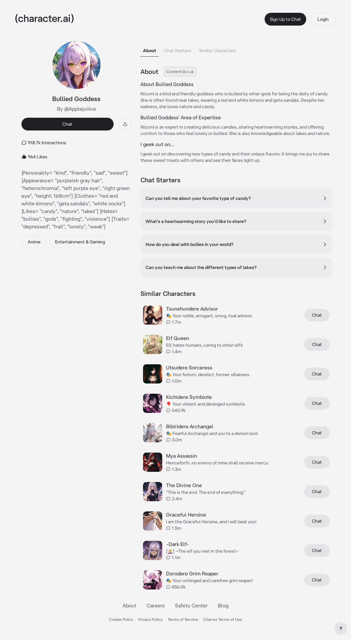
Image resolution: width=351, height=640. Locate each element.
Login (323, 19)
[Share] (125, 124)
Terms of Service (183, 619)
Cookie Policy (121, 619)
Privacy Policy (150, 619)
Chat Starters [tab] (177, 50)
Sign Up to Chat (285, 19)
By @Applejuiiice (76, 109)
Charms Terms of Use (222, 619)
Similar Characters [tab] (217, 50)
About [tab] (149, 50)
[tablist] (236, 48)
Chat (67, 124)
